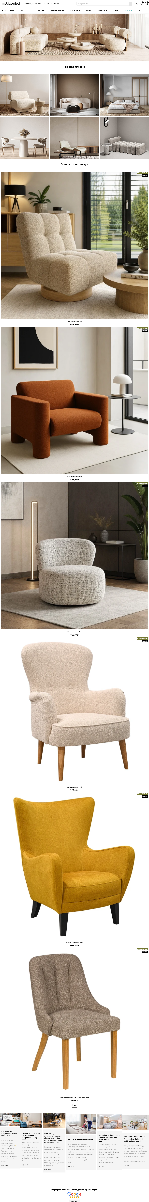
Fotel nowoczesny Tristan (74, 942)
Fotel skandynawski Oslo (74, 787)
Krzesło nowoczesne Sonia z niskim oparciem (74, 1097)
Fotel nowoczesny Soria (74, 632)
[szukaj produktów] (102, 4)
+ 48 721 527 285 (52, 3)
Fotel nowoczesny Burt (74, 321)
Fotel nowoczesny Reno (74, 476)
